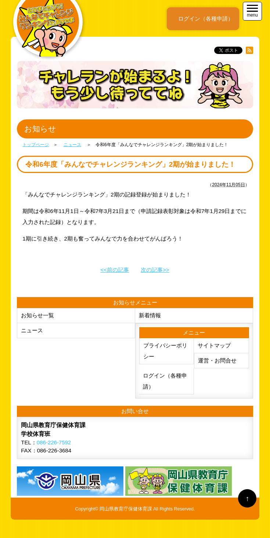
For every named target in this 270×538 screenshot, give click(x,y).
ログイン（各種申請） (165, 381)
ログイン (205, 18)
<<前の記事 (114, 270)
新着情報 (150, 315)
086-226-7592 (54, 442)
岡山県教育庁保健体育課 (126, 509)
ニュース (32, 330)
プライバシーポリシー (165, 351)
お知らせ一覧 (37, 315)
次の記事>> (155, 270)
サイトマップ (214, 345)
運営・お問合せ (217, 360)
